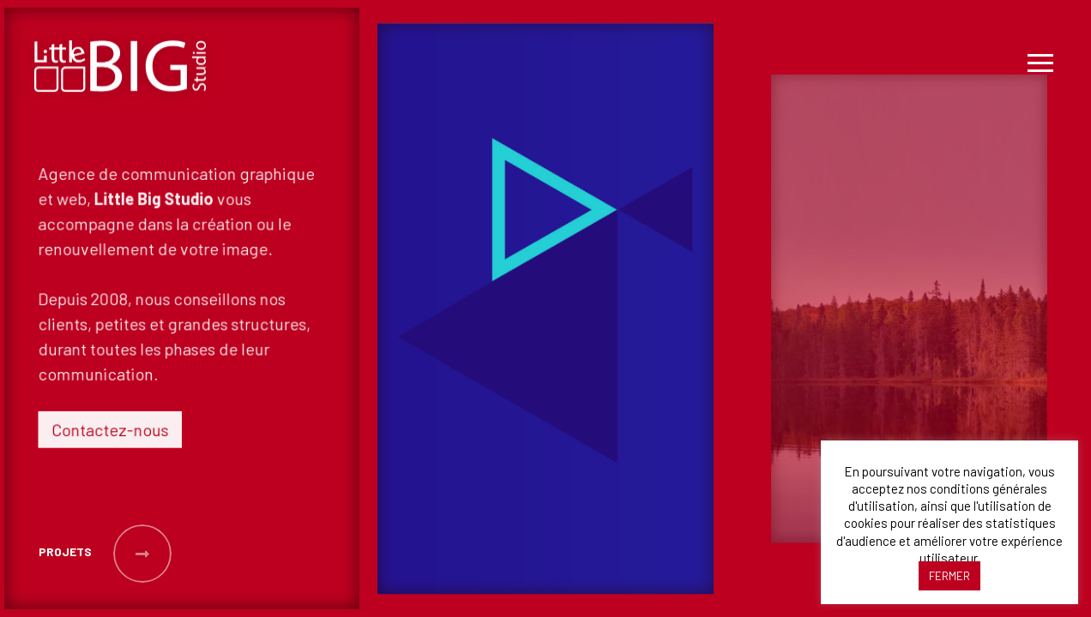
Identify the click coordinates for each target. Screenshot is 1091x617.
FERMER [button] (949, 576)
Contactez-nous (112, 426)
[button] (63, 553)
